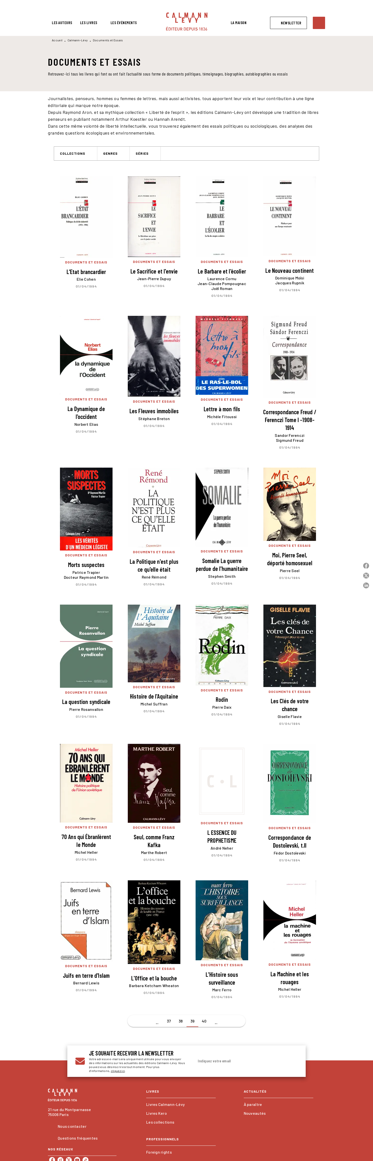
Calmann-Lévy (78, 40)
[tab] (62, 23)
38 (181, 1021)
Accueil (57, 40)
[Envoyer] (292, 1061)
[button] (288, 23)
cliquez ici (118, 1070)
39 (192, 1021)
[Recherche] (319, 23)
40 (204, 1021)
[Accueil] (186, 21)
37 (169, 1021)
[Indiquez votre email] (240, 1061)
